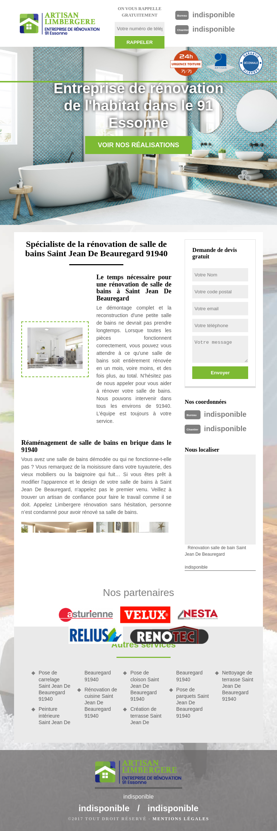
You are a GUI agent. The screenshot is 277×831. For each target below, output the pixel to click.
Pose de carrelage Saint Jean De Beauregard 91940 (54, 686)
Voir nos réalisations (138, 145)
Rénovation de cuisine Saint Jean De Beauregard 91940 (100, 703)
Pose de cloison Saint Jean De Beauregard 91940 (144, 686)
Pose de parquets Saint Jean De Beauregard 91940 (192, 703)
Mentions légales (181, 818)
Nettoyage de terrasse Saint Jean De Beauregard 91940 (237, 686)
